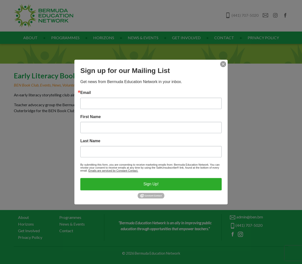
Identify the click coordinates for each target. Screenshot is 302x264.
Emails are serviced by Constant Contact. (113, 170)
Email (85, 93)
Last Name (90, 141)
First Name (90, 117)
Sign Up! (150, 184)
